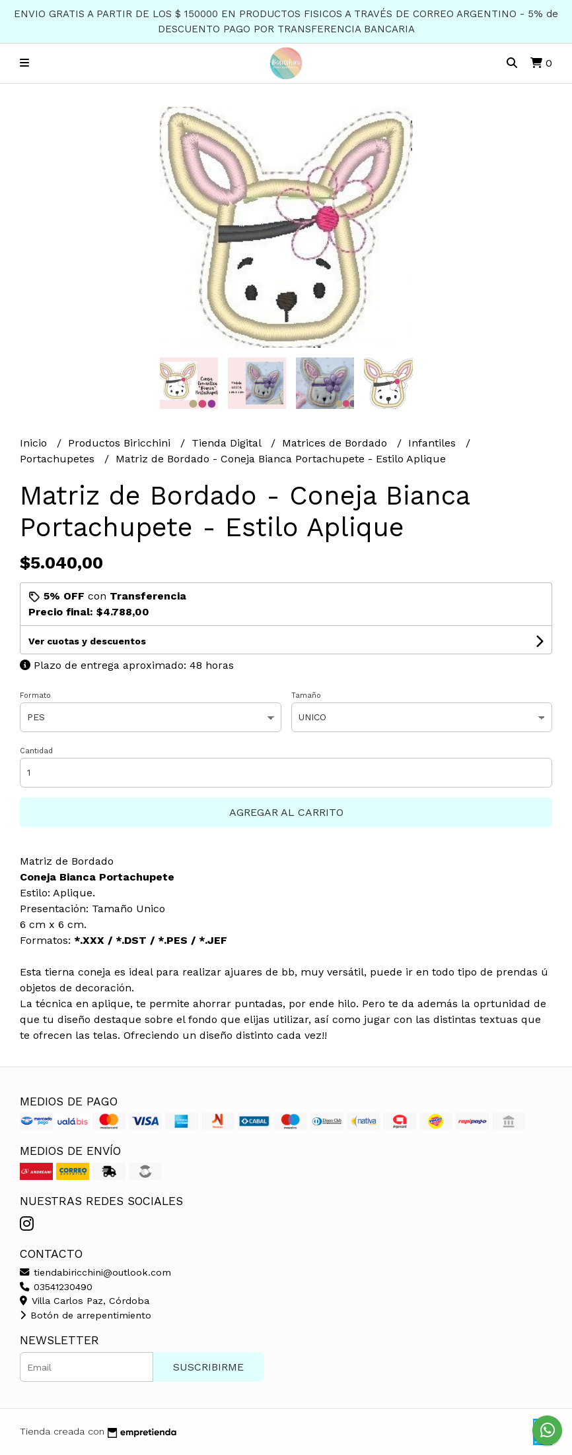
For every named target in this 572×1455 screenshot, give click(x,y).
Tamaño (306, 695)
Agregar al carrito (286, 812)
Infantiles (433, 443)
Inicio (35, 443)
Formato (35, 695)
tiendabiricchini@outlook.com (95, 1272)
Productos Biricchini (121, 443)
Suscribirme (208, 1367)
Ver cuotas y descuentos (87, 641)
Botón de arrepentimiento (85, 1315)
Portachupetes (59, 458)
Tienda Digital (228, 443)
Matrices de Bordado (336, 443)
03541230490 (56, 1287)
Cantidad (36, 751)
